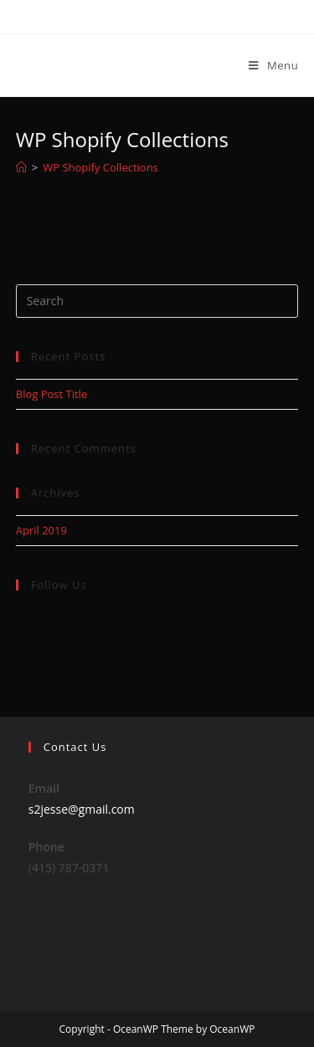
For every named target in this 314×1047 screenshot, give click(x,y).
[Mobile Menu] (273, 65)
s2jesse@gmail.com (81, 809)
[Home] (21, 167)
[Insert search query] (157, 301)
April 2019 (41, 530)
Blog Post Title (51, 393)
